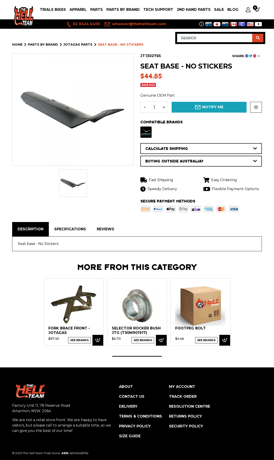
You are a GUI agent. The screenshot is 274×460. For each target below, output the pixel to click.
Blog (232, 9)
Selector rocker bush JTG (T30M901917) (136, 330)
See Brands (79, 340)
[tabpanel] (73, 312)
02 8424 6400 (83, 24)
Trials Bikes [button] (53, 9)
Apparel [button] (78, 9)
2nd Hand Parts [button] (194, 9)
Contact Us (131, 396)
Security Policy (186, 426)
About (126, 386)
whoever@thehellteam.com (135, 24)
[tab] (30, 229)
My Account (182, 386)
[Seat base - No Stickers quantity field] (154, 107)
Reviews (105, 229)
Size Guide (130, 436)
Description (30, 229)
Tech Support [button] (158, 9)
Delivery (128, 406)
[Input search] (214, 38)
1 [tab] (137, 356)
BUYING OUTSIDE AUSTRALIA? (201, 161)
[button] (256, 107)
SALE (219, 9)
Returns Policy (185, 416)
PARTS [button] (96, 9)
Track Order (183, 396)
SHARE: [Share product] (244, 56)
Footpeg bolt (190, 328)
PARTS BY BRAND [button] (123, 9)
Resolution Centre (189, 406)
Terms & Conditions (140, 416)
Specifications (70, 229)
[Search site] (257, 38)
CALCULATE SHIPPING (201, 148)
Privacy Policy (135, 426)
